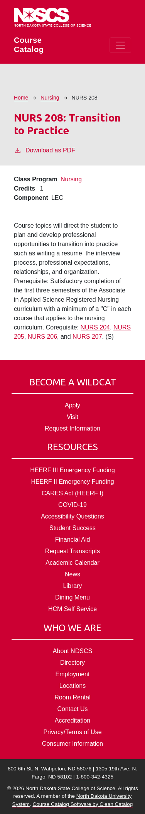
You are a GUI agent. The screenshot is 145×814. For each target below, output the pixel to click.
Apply (72, 405)
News (72, 574)
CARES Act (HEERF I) (72, 493)
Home (21, 98)
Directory (72, 662)
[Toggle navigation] (120, 45)
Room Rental (72, 697)
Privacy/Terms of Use (72, 732)
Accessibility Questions (72, 516)
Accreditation (73, 720)
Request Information (72, 428)
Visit (72, 417)
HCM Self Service (72, 609)
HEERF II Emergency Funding (72, 481)
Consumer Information (72, 743)
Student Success (72, 528)
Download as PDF (44, 150)
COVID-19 (72, 505)
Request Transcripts (72, 551)
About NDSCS (72, 651)
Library (72, 586)
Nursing (49, 98)
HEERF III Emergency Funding (72, 470)
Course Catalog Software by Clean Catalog (82, 804)
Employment (73, 674)
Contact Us (72, 709)
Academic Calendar (72, 562)
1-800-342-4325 (94, 777)
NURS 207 (87, 336)
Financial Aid (72, 539)
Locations (72, 685)
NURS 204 (95, 327)
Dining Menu (72, 597)
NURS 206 (42, 336)
